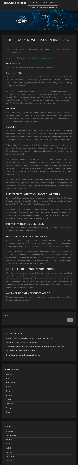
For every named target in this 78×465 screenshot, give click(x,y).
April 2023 (9, 452)
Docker (8, 378)
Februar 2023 (10, 456)
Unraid (8, 412)
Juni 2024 (8, 440)
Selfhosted (9, 404)
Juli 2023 (8, 448)
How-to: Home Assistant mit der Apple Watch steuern (23, 355)
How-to (8, 391)
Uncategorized (10, 408)
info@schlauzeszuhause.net (42, 58)
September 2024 (11, 435)
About (52, 3)
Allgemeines (9, 374)
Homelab (8, 387)
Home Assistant (11, 382)
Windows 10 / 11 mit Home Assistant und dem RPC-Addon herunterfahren (29, 338)
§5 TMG (63, 49)
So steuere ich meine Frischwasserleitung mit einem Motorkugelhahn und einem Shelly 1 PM (35, 347)
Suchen (7, 316)
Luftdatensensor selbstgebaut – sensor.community (22, 342)
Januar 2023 (9, 461)
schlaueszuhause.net (15, 3)
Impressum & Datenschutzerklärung (43, 8)
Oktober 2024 (10, 431)
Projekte (43, 3)
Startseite (33, 3)
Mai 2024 (8, 444)
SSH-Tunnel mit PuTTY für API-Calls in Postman (21, 351)
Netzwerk (9, 395)
